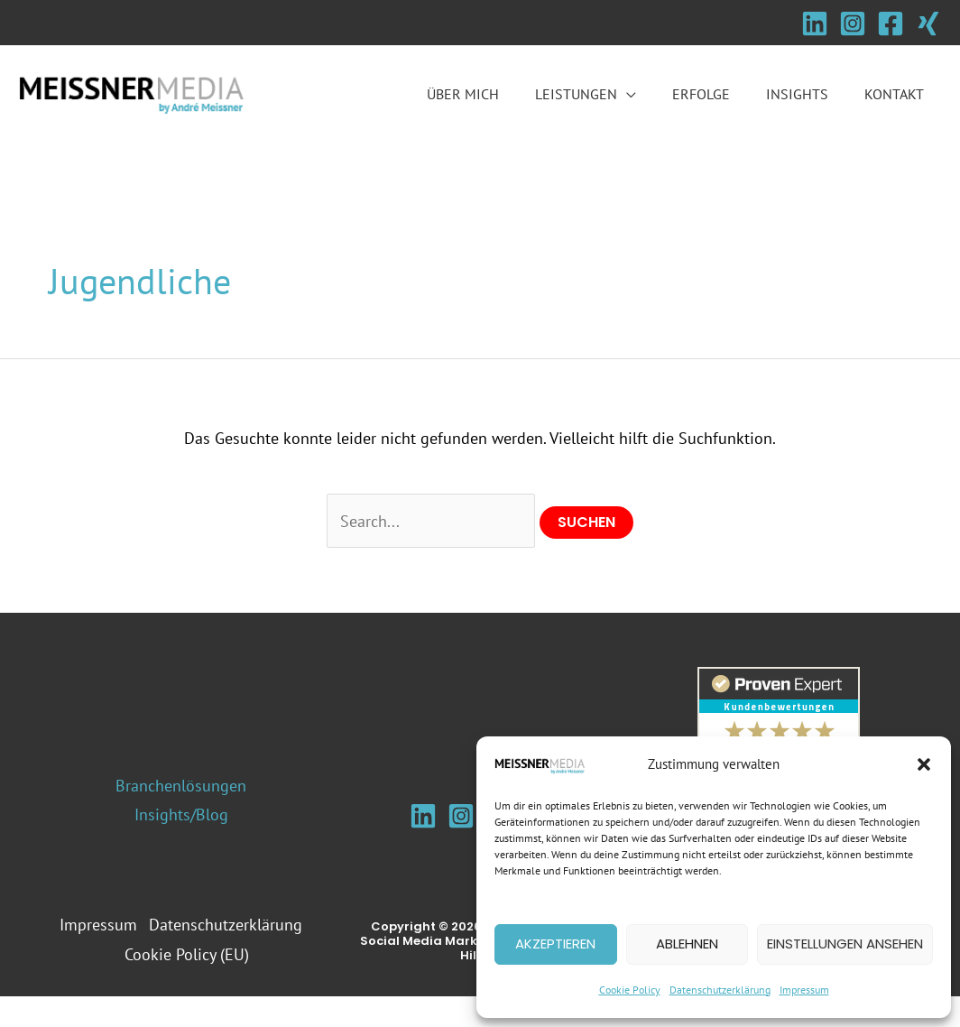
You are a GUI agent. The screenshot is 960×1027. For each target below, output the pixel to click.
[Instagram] (852, 23)
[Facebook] (890, 23)
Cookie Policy (629, 989)
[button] (924, 764)
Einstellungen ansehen (845, 943)
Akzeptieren (555, 943)
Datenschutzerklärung (720, 989)
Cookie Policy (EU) (188, 985)
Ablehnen (687, 943)
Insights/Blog (181, 815)
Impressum (804, 989)
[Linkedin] (814, 23)
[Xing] (928, 23)
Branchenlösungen (180, 786)
